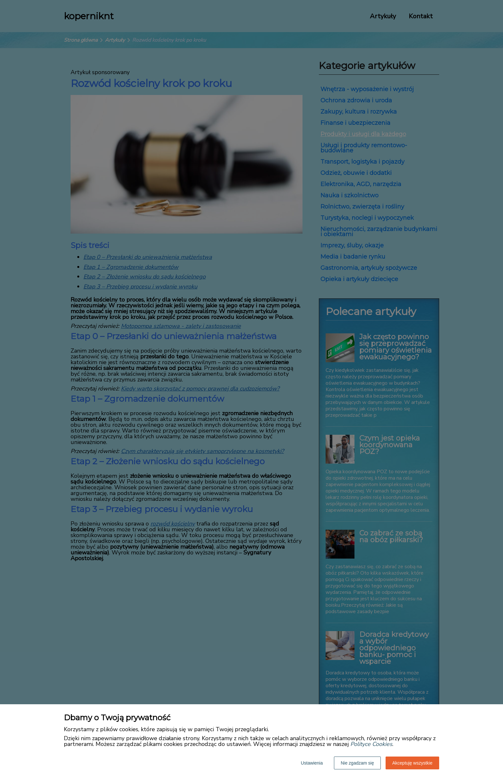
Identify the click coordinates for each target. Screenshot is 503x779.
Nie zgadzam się (357, 763)
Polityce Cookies (371, 744)
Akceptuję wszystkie (412, 763)
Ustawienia (312, 763)
